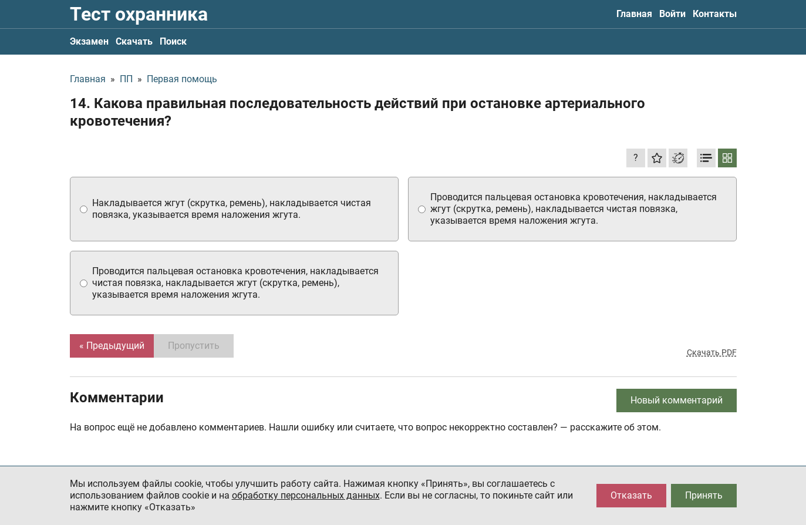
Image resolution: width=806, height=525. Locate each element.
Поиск (173, 41)
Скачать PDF (712, 352)
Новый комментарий (676, 400)
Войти (672, 13)
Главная (634, 13)
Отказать (631, 495)
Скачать (134, 41)
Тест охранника (139, 14)
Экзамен (89, 41)
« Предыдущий (111, 345)
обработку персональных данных (306, 495)
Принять (704, 495)
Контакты (715, 13)
